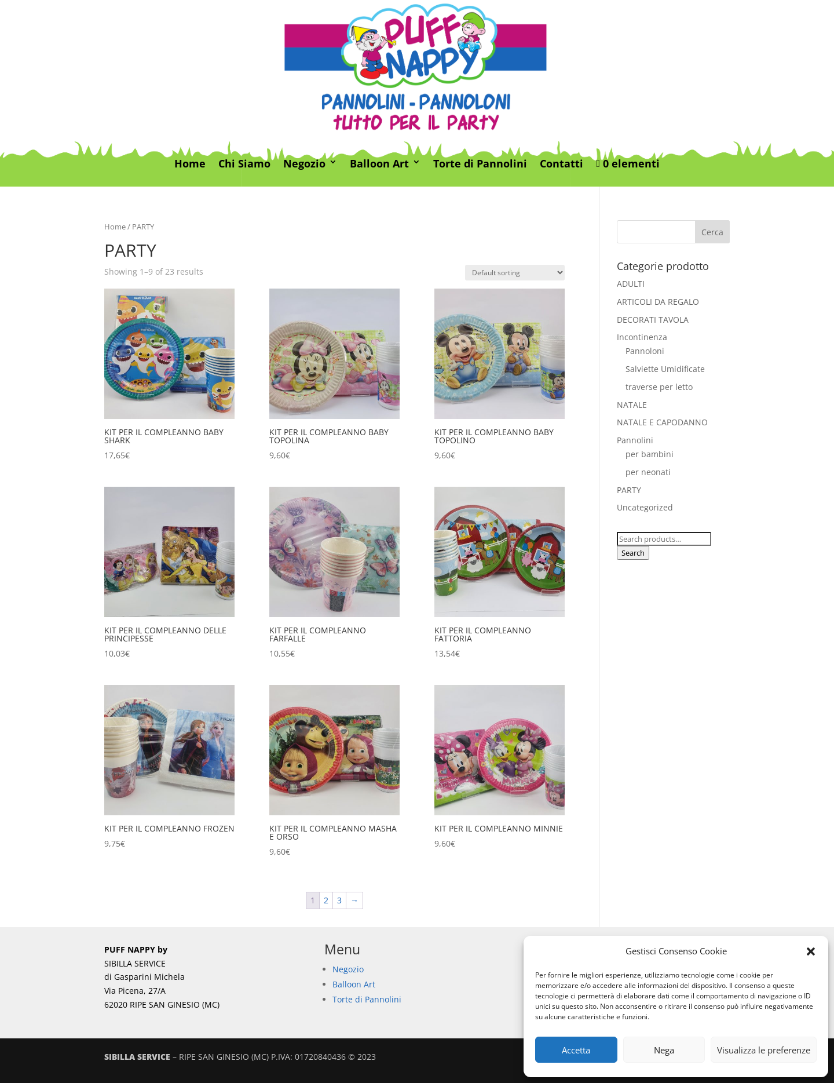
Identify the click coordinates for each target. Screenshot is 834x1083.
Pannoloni (645, 350)
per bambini (650, 454)
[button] (811, 951)
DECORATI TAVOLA (653, 319)
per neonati (648, 471)
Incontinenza (642, 336)
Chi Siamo (244, 164)
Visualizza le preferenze (763, 1050)
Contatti (561, 164)
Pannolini (635, 440)
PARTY (629, 489)
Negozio (304, 164)
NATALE (632, 404)
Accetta (576, 1050)
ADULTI (631, 283)
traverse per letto (659, 386)
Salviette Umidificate (665, 368)
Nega (664, 1050)
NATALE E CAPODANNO (662, 422)
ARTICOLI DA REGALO (658, 301)
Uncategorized (645, 507)
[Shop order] (515, 272)
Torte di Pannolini (480, 164)
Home (190, 164)
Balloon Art (379, 164)
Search (633, 553)
